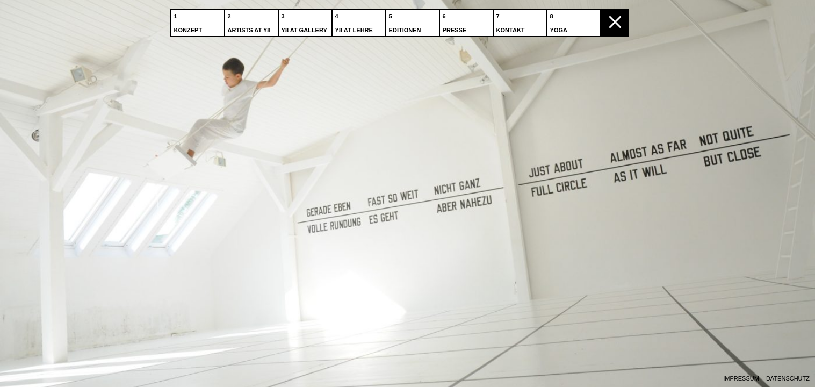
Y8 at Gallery (305, 21)
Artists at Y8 (250, 21)
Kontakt (511, 21)
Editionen (406, 21)
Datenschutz (788, 379)
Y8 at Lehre (355, 21)
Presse (456, 21)
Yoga (559, 21)
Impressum (741, 379)
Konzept (189, 21)
